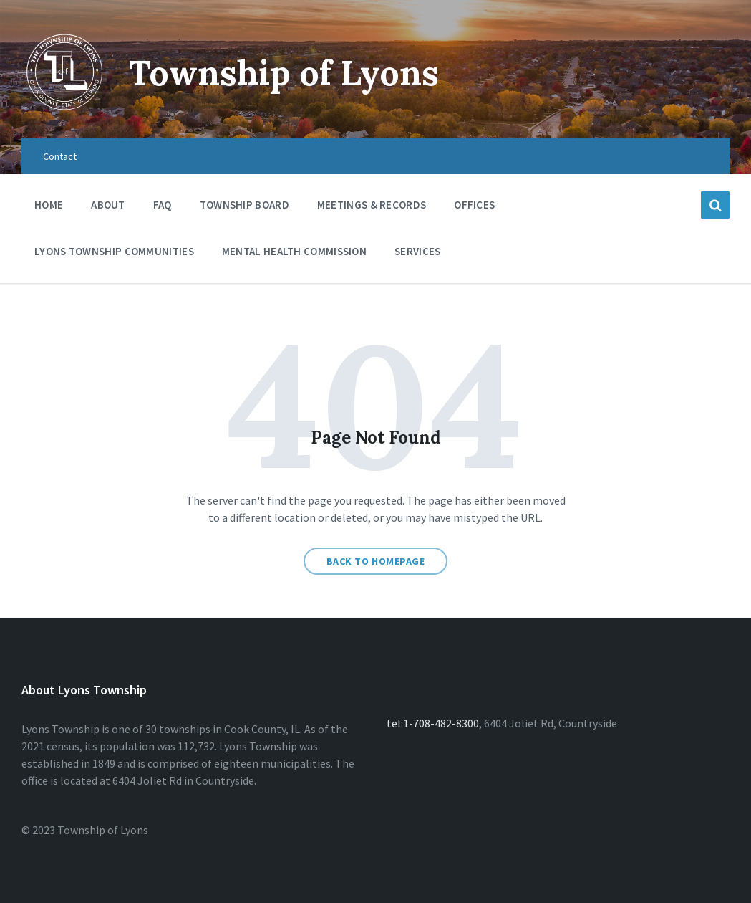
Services (417, 254)
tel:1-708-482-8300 (433, 723)
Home (48, 204)
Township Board (244, 204)
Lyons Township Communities (114, 251)
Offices (474, 208)
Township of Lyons (284, 73)
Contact (60, 156)
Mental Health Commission (294, 251)
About (108, 204)
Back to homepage (375, 561)
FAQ (162, 204)
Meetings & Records (371, 208)
